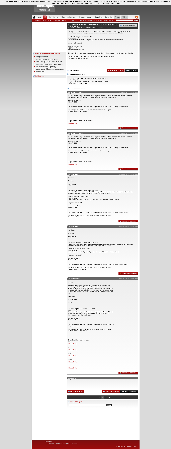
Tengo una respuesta (115, 70)
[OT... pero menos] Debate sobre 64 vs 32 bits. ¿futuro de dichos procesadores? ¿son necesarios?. (88, 82)
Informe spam (99, 27)
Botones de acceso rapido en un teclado (47, 59)
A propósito (51, 443)
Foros (43, 20)
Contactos (74, 443)
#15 (69, 278)
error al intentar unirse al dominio (45, 58)
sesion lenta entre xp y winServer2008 (46, 68)
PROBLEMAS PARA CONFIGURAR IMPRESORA (49, 61)
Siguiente (133, 391)
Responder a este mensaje (128, 128)
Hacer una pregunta (127, 25)
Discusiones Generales (61, 20)
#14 (69, 226)
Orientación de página (42, 56)
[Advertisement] (49, 37)
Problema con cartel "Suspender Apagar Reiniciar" (49, 64)
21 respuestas (131, 70)
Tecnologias (36, 20)
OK (118, 3)
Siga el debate (73, 70)
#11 (69, 92)
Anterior (124, 391)
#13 (69, 174)
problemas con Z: (40, 71)
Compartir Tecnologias (44, 6)
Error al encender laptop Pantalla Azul (46, 66)
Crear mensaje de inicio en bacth (45, 63)
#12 (69, 133)
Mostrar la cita (73, 123)
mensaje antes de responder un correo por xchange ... (50, 69)
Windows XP (49, 20)
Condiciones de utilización (63, 443)
